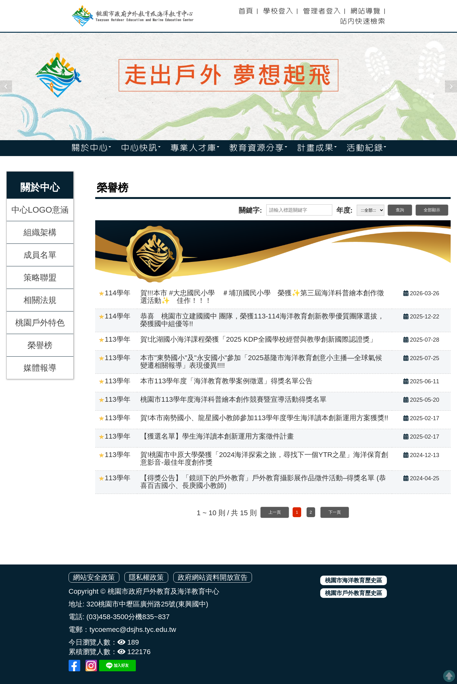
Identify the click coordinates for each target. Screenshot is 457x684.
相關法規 (39, 299)
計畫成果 (317, 148)
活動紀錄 (366, 148)
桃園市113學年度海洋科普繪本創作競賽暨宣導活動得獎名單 (233, 399)
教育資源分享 (258, 148)
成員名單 (39, 254)
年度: (344, 210)
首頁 (245, 11)
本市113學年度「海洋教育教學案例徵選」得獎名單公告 (226, 381)
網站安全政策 (94, 577)
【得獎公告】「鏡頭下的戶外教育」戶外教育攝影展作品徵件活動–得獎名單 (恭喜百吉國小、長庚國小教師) (263, 481)
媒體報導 (39, 367)
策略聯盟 (39, 277)
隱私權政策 (146, 577)
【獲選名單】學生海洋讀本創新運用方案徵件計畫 (217, 436)
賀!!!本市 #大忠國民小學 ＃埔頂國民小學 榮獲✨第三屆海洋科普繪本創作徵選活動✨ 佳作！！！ (262, 296)
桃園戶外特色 (40, 322)
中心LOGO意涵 (40, 209)
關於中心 (91, 148)
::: (233, 9)
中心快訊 (141, 148)
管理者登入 (322, 11)
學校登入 (278, 11)
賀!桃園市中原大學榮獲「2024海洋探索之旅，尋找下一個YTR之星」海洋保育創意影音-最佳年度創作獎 (264, 458)
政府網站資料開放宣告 (213, 577)
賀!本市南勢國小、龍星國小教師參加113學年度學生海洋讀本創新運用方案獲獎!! (264, 418)
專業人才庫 (194, 148)
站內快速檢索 (362, 21)
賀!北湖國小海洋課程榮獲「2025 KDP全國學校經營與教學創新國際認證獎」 (258, 339)
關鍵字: (250, 210)
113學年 (114, 339)
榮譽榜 (40, 345)
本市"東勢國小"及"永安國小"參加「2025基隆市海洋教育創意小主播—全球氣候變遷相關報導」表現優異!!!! (261, 361)
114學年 (114, 293)
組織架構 (39, 232)
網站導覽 (365, 11)
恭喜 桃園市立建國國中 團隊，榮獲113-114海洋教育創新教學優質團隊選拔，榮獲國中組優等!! (262, 320)
